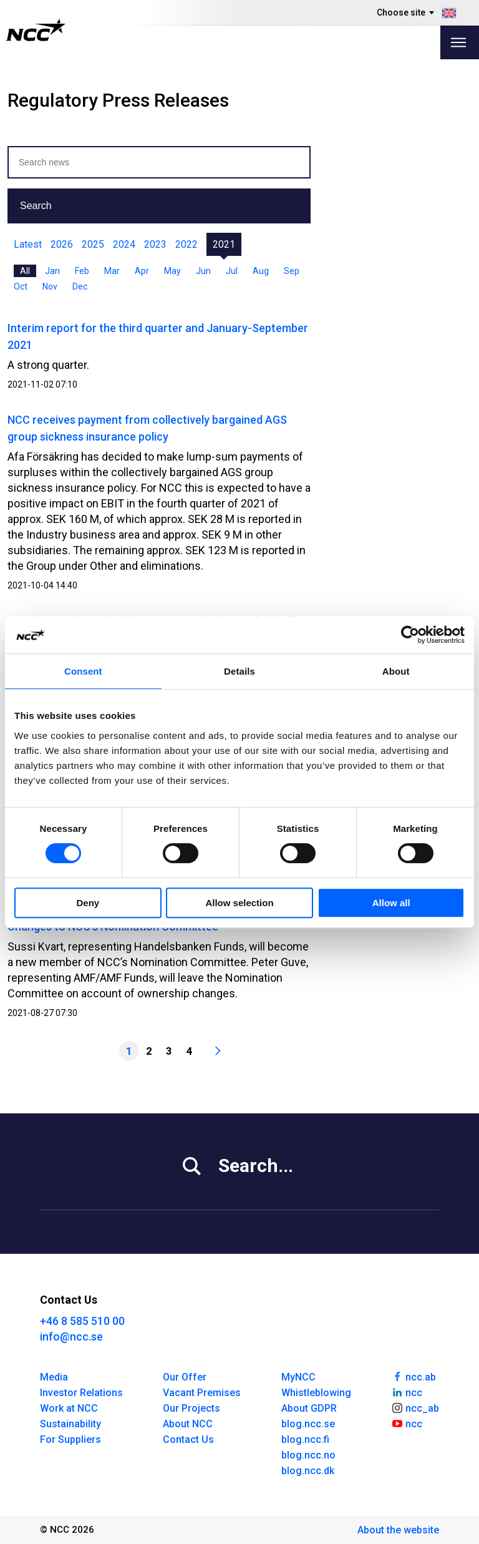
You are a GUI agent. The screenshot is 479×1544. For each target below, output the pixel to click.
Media (54, 1377)
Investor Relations (81, 1393)
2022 (186, 244)
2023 (155, 244)
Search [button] (36, 205)
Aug (261, 271)
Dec (79, 286)
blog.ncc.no (308, 1455)
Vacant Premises (202, 1393)
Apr (142, 271)
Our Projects (191, 1408)
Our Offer (184, 1377)
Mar (112, 271)
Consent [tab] (83, 671)
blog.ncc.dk (307, 1471)
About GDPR (309, 1408)
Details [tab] (239, 671)
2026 (62, 244)
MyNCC (298, 1377)
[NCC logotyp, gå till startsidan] (35, 30)
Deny (87, 902)
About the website (398, 1530)
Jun (203, 271)
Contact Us (188, 1439)
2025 (93, 244)
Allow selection (239, 902)
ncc (406, 1392)
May (172, 271)
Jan (52, 271)
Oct (20, 286)
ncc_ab (415, 1407)
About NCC (188, 1424)
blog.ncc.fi (305, 1439)
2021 (224, 244)
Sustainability (70, 1424)
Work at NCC (69, 1408)
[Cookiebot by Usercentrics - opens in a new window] (410, 634)
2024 (124, 244)
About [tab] (396, 671)
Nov (49, 286)
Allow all (391, 902)
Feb (82, 271)
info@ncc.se (71, 1336)
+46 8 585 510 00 (82, 1320)
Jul (232, 271)
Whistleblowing (316, 1393)
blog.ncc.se (308, 1424)
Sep (291, 271)
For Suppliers (70, 1439)
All (25, 271)
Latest (28, 244)
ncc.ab (413, 1376)
